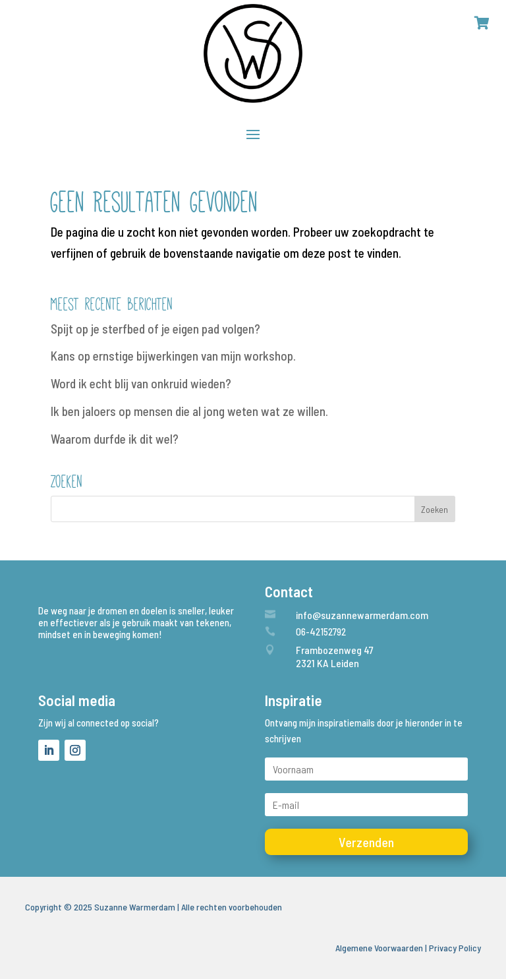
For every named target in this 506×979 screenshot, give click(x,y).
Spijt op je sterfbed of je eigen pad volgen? (155, 328)
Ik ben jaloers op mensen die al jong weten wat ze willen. (189, 411)
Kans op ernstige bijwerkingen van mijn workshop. (173, 355)
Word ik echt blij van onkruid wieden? (141, 383)
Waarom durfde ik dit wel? (115, 438)
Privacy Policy (455, 947)
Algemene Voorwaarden (379, 947)
